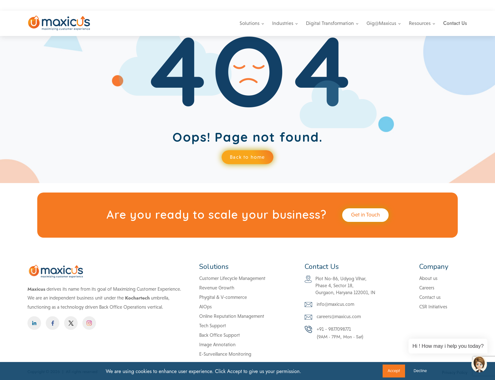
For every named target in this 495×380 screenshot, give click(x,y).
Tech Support (212, 325)
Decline (420, 370)
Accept (394, 370)
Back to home (247, 157)
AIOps (205, 306)
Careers (440, 5)
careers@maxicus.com (333, 317)
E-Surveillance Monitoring (225, 354)
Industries (282, 23)
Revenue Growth (216, 287)
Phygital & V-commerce (223, 297)
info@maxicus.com (361, 5)
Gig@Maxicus (381, 23)
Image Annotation (217, 344)
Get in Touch (365, 215)
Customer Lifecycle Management (232, 278)
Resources (420, 23)
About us (428, 278)
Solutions (249, 23)
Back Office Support (219, 335)
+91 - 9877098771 (406, 5)
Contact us (430, 297)
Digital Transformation (330, 23)
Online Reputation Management (231, 316)
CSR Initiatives (433, 306)
